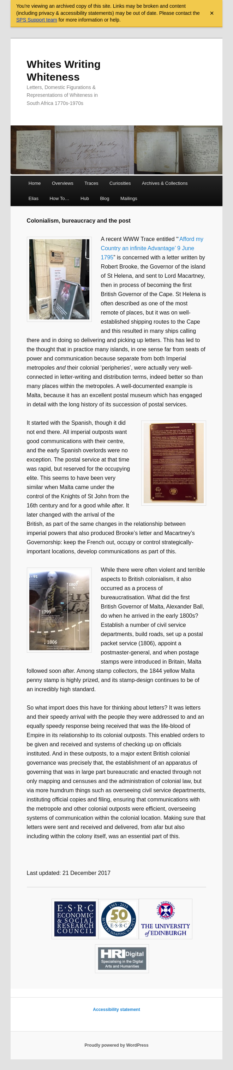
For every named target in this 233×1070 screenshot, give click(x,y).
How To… (59, 198)
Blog (104, 198)
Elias (33, 198)
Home (35, 183)
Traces (91, 183)
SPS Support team (36, 20)
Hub (84, 198)
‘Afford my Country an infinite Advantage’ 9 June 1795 (152, 248)
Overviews (62, 183)
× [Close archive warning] (212, 13)
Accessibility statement (116, 1009)
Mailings (128, 198)
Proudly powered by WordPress (116, 1045)
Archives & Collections (164, 183)
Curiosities (120, 183)
